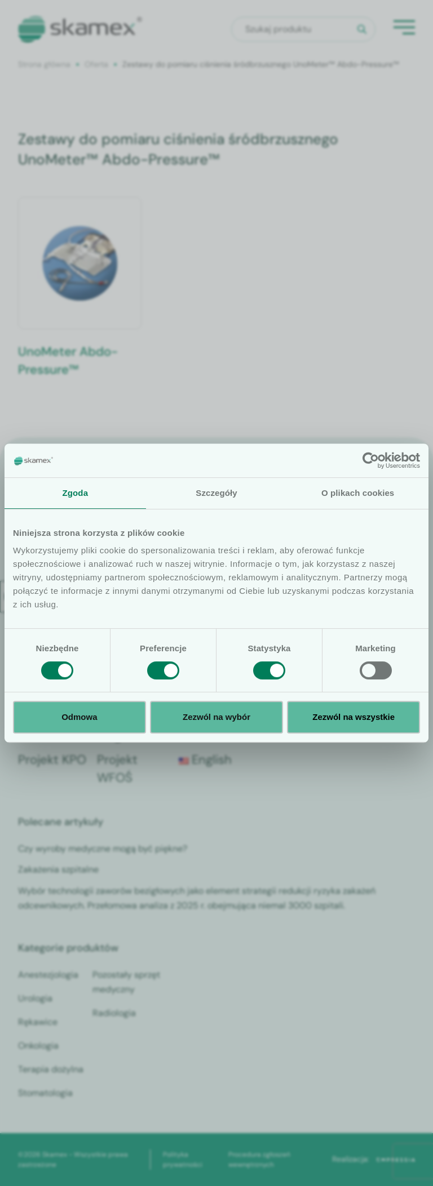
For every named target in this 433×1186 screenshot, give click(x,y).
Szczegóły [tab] (216, 493)
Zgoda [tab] (76, 493)
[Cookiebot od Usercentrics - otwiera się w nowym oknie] (370, 460)
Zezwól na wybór (216, 717)
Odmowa (79, 717)
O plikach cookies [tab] (357, 493)
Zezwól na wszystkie (353, 717)
